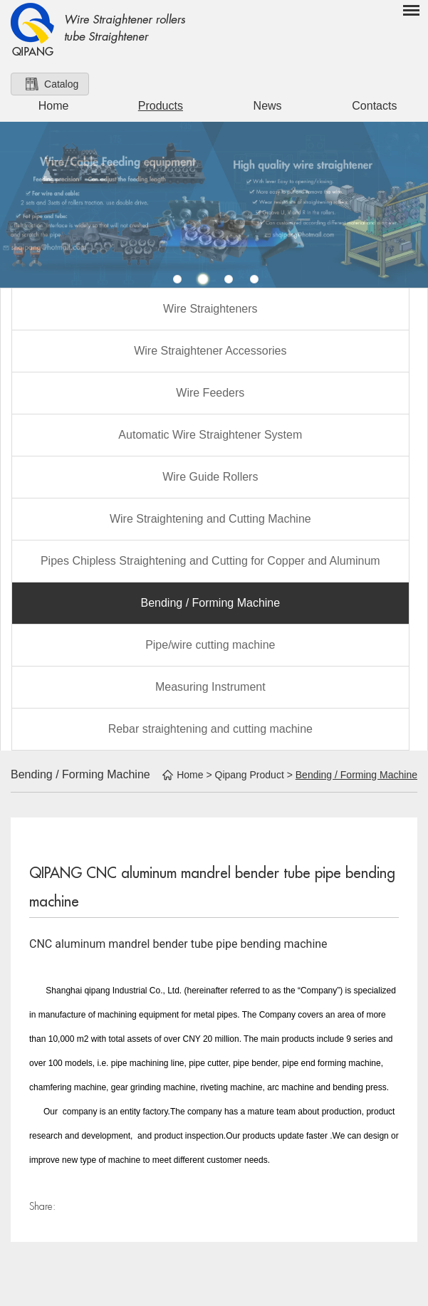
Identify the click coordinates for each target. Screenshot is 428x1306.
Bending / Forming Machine (210, 603)
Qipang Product (249, 774)
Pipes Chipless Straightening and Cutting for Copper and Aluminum (210, 561)
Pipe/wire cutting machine (210, 645)
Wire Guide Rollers (210, 477)
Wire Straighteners (210, 309)
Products (160, 106)
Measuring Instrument (210, 687)
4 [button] (254, 279)
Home (53, 106)
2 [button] (203, 279)
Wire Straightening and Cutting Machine (210, 519)
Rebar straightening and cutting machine (210, 729)
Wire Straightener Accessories (210, 351)
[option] (214, 205)
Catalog (61, 84)
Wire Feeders (210, 393)
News (268, 106)
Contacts (374, 106)
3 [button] (228, 279)
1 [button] (177, 279)
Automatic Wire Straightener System (210, 435)
